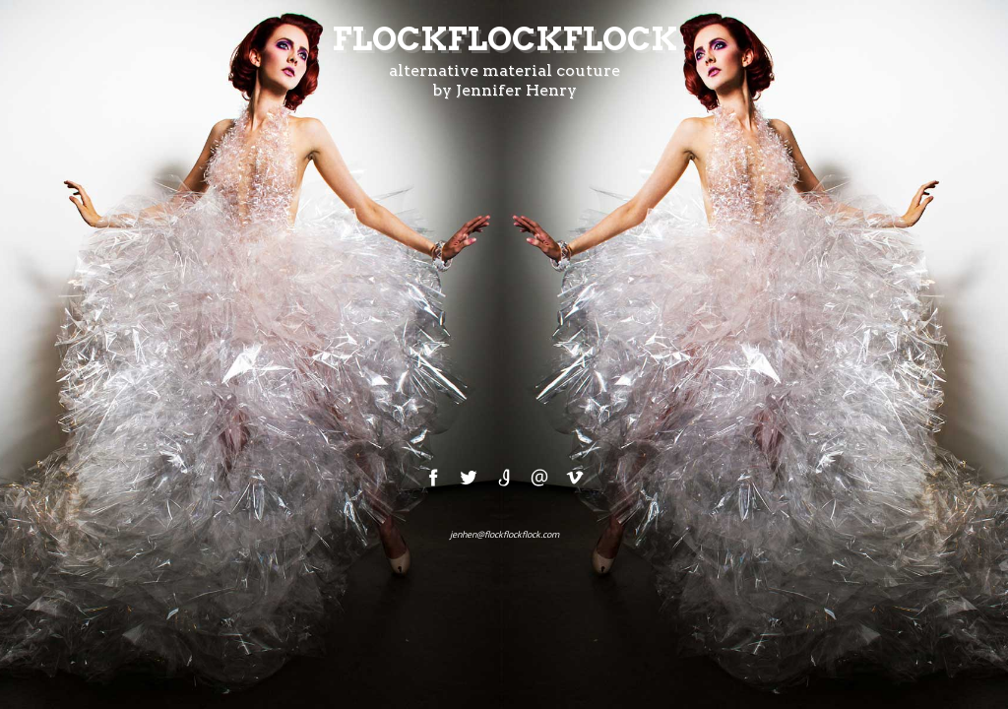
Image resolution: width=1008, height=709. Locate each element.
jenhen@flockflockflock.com (504, 534)
